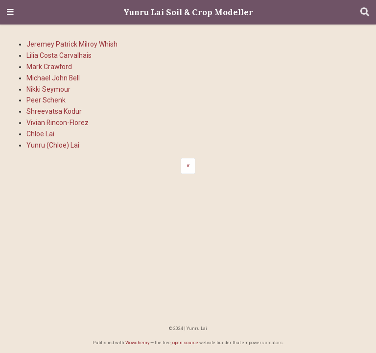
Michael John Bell (53, 78)
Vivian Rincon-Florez (57, 122)
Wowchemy (137, 342)
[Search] (364, 12)
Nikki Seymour (48, 89)
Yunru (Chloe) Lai (52, 145)
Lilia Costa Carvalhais (59, 55)
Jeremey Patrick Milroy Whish (72, 44)
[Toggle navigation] (10, 12)
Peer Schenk (46, 100)
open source (185, 342)
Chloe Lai (40, 134)
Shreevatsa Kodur (54, 111)
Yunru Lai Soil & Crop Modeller (188, 12)
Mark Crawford (49, 67)
